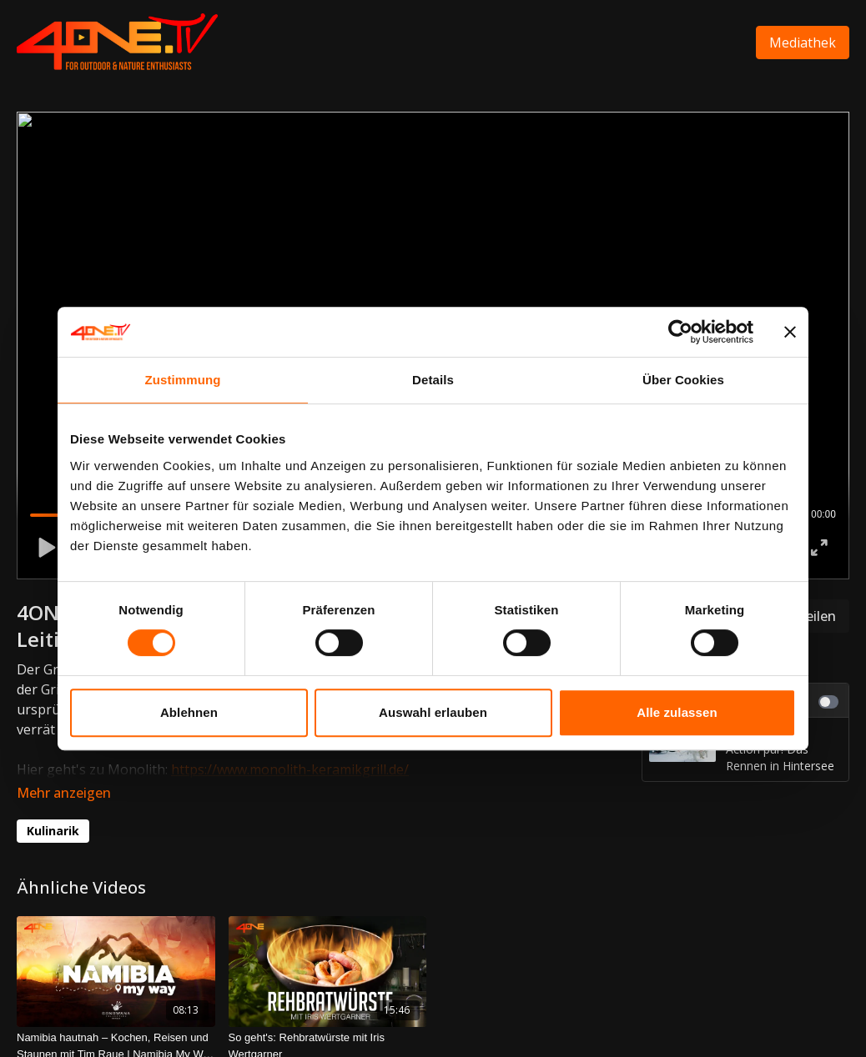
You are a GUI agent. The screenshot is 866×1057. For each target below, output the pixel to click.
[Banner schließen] (790, 332)
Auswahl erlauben (433, 712)
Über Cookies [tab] (683, 380)
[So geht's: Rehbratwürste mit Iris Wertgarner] (328, 1022)
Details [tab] (433, 380)
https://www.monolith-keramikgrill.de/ (290, 769)
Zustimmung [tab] (183, 380)
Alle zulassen (677, 712)
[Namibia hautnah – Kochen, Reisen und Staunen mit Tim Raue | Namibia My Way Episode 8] (116, 1022)
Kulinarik (53, 807)
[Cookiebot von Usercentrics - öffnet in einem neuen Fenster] (680, 331)
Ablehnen (189, 712)
